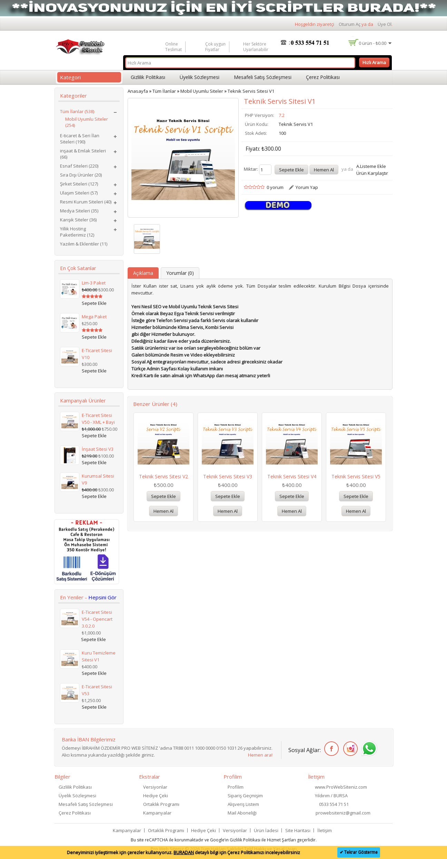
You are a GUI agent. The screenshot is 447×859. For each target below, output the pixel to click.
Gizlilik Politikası (148, 77)
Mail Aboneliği (242, 813)
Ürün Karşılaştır (372, 173)
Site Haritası (297, 830)
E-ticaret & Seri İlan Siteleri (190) (79, 138)
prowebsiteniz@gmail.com (343, 813)
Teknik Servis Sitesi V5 (355, 476)
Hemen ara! (260, 755)
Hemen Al (163, 511)
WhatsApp (368, 749)
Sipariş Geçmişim (245, 795)
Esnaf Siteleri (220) (79, 166)
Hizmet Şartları (281, 840)
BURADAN (183, 852)
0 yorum (275, 187)
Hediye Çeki (155, 795)
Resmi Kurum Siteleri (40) (85, 202)
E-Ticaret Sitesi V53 (97, 690)
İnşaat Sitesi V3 (97, 449)
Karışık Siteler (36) (78, 220)
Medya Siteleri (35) (79, 211)
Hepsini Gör (102, 597)
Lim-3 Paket (94, 283)
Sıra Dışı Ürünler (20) (81, 175)
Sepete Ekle (163, 496)
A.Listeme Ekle (371, 166)
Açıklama (143, 273)
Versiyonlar (155, 787)
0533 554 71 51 (334, 804)
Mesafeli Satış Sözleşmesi (262, 77)
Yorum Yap (307, 187)
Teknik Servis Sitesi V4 (291, 476)
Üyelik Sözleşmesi (199, 77)
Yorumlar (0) (180, 273)
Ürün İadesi (266, 830)
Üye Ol (384, 24)
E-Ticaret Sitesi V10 (97, 353)
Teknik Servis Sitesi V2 (163, 476)
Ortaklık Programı (161, 804)
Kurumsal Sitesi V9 (98, 479)
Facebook (330, 749)
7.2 (282, 115)
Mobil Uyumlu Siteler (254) (86, 122)
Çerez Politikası (323, 77)
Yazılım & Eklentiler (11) (83, 244)
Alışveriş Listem (243, 804)
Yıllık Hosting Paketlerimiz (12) (77, 232)
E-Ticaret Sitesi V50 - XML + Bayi (98, 418)
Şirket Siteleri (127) (79, 184)
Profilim (236, 787)
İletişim (324, 830)
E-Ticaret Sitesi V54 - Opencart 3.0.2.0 (97, 619)
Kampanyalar (157, 813)
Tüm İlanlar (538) (77, 111)
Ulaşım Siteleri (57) (79, 193)
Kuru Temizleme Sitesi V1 (99, 656)
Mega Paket (94, 316)
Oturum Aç (349, 24)
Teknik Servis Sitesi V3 (227, 476)
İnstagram (349, 749)
